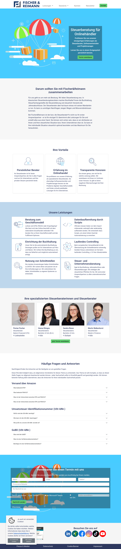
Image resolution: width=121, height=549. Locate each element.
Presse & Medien (23, 546)
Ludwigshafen (20, 335)
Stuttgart (68, 335)
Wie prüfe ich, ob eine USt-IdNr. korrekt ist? (26, 423)
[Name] (27, 479)
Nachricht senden (19, 502)
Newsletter (90, 6)
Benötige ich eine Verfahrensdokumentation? (27, 444)
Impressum (97, 546)
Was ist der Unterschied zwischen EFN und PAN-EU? (29, 397)
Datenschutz (48, 546)
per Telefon (34, 495)
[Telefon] (93, 479)
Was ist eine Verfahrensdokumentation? (25, 439)
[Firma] (60, 484)
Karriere (77, 6)
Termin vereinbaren (85, 57)
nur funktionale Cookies (14, 540)
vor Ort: (73, 497)
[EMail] (60, 479)
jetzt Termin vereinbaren (60, 341)
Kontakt (103, 5)
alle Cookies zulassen (28, 540)
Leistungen (47, 6)
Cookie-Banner (73, 546)
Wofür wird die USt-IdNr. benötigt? (23, 413)
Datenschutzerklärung (21, 533)
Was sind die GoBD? (19, 434)
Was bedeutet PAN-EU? (20, 392)
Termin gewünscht (19, 495)
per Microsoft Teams (54, 495)
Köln (41, 335)
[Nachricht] (60, 490)
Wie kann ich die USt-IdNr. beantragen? (25, 418)
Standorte (63, 6)
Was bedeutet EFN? (19, 388)
